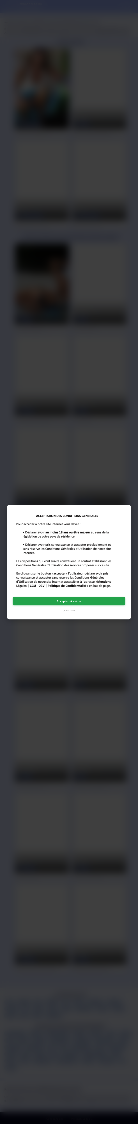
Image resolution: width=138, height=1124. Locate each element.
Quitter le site (69, 610)
